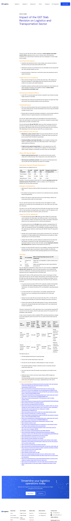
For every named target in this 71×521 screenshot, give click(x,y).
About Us (31, 491)
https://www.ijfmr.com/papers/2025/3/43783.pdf (33, 382)
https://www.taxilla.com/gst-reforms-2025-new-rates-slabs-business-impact (39, 389)
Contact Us (31, 493)
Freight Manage (23, 493)
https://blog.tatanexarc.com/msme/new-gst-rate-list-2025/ (35, 413)
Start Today (65, 4)
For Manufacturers (42, 491)
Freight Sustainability (22, 496)
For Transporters (55, 4)
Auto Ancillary (13, 493)
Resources (31, 495)
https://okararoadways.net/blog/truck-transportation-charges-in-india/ (37, 399)
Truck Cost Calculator (31, 498)
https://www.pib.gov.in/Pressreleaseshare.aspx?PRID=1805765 (36, 408)
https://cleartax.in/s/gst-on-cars (29, 400)
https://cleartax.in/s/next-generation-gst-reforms (32, 416)
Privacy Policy (20, 514)
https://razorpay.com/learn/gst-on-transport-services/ (34, 391)
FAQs (30, 501)
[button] (17, 4)
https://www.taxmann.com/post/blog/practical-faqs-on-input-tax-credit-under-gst (40, 424)
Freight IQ (22, 499)
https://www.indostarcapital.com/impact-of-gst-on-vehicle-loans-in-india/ (38, 431)
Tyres (11, 491)
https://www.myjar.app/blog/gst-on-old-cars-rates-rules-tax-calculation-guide (39, 439)
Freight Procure (23, 491)
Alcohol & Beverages (14, 495)
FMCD (11, 497)
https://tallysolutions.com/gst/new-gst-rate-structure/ (33, 414)
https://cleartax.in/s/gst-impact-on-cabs (31, 430)
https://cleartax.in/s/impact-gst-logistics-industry (33, 380)
